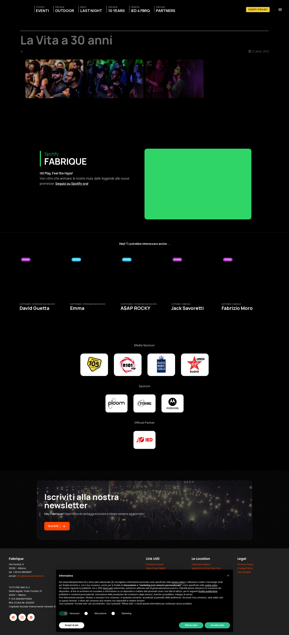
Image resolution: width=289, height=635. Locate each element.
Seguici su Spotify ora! (71, 184)
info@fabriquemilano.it (30, 576)
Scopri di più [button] (71, 625)
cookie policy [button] (211, 585)
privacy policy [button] (178, 582)
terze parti (108, 588)
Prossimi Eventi (154, 564)
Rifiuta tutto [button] (191, 625)
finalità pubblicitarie (208, 591)
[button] (228, 575)
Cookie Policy (245, 568)
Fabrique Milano (201, 564)
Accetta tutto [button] (217, 625)
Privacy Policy (245, 564)
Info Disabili (244, 572)
